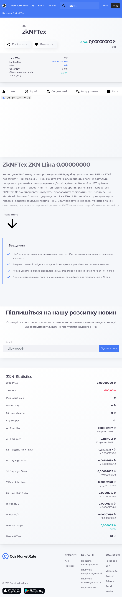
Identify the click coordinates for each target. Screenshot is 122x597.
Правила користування (89, 562)
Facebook (111, 560)
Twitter (110, 576)
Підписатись (109, 348)
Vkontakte (112, 571)
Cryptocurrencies (18, 5)
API (67, 560)
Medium (110, 591)
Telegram (111, 581)
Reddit (109, 586)
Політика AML (89, 587)
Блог (41, 5)
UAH (105, 5)
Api (33, 5)
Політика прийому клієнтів (91, 580)
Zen (108, 565)
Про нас (51, 5)
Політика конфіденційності (91, 571)
